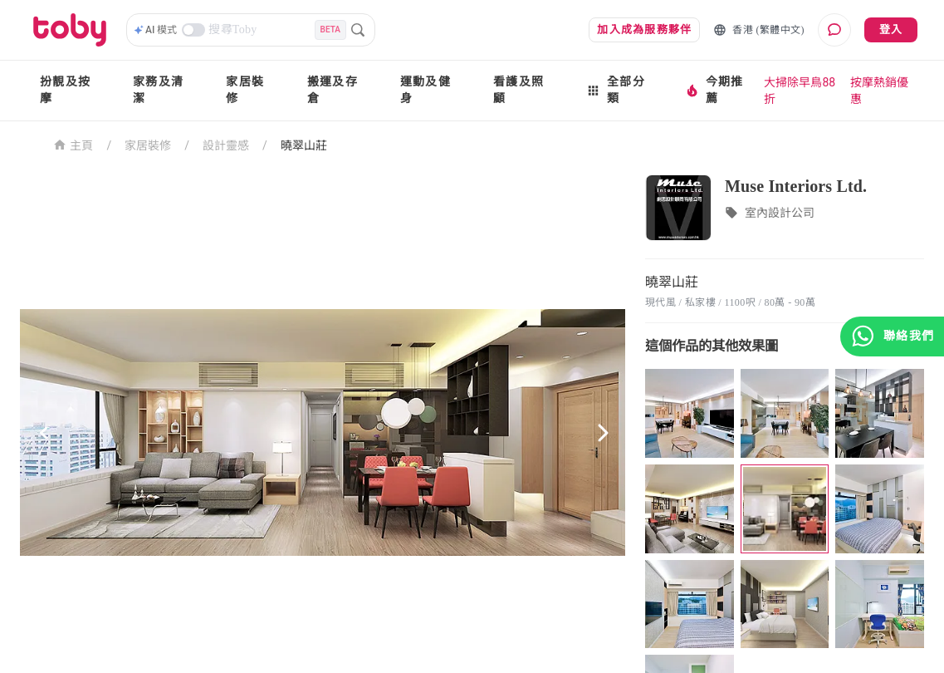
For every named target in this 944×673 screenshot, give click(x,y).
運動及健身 (425, 90)
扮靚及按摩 (65, 90)
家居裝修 (245, 90)
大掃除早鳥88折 (799, 91)
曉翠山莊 (304, 145)
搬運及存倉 (332, 90)
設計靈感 (226, 145)
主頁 (73, 144)
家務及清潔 (158, 90)
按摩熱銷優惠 (879, 91)
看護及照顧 (518, 90)
